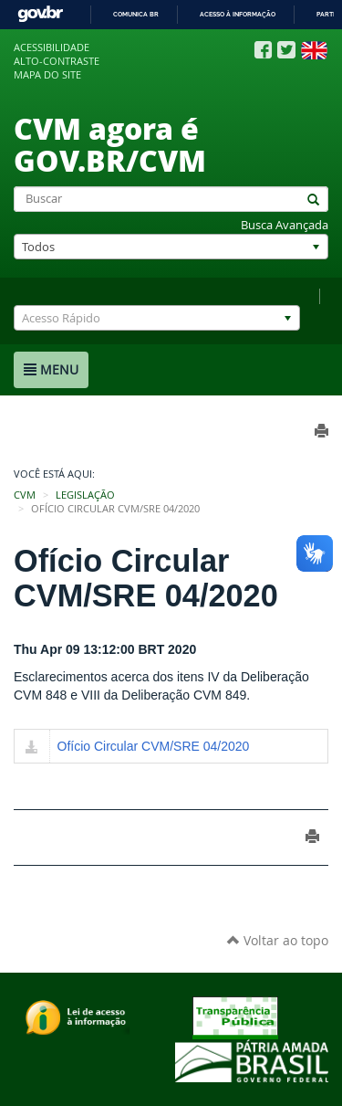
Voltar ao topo (277, 940)
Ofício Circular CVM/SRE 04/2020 (153, 746)
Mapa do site (47, 74)
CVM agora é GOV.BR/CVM (110, 144)
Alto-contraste (56, 61)
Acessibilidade (51, 47)
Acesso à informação (237, 14)
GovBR (40, 14)
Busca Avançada (284, 225)
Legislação (85, 495)
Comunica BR (136, 14)
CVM (25, 495)
